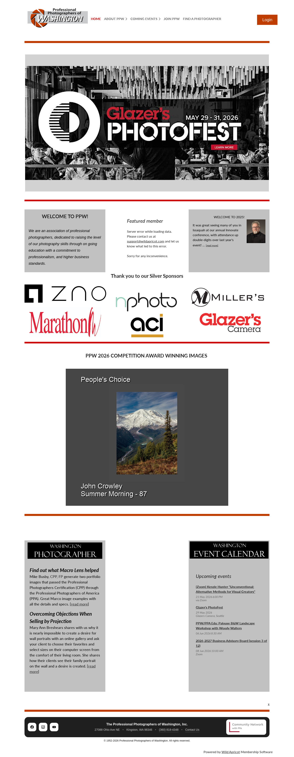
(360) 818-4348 (168, 729)
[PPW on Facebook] (32, 727)
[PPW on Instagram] (43, 727)
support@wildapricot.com (145, 241)
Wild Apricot (231, 752)
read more (79, 604)
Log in (267, 20)
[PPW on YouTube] (54, 727)
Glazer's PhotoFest (209, 607)
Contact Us (192, 729)
